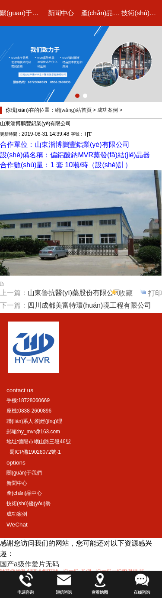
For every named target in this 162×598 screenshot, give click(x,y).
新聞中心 (61, 12)
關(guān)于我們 (20, 12)
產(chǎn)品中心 (101, 12)
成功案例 (107, 110)
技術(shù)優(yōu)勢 (141, 12)
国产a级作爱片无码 (29, 564)
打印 (155, 293)
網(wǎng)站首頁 (73, 110)
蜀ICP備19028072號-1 (35, 452)
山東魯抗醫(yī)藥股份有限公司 (74, 292)
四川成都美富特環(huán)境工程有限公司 (89, 305)
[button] (77, 96)
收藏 (126, 293)
